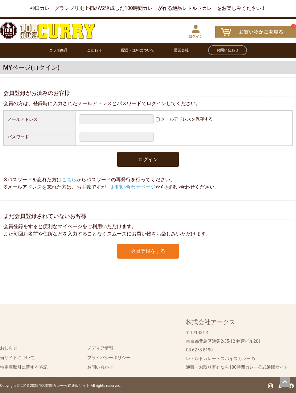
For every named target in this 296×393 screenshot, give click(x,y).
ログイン (148, 159)
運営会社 (181, 50)
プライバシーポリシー (108, 359)
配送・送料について (137, 50)
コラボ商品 (58, 50)
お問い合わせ (227, 50)
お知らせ (8, 349)
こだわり (94, 50)
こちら (69, 179)
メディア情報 (100, 349)
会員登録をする (148, 251)
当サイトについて (17, 359)
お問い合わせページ (133, 187)
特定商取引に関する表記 (23, 368)
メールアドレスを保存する (187, 119)
